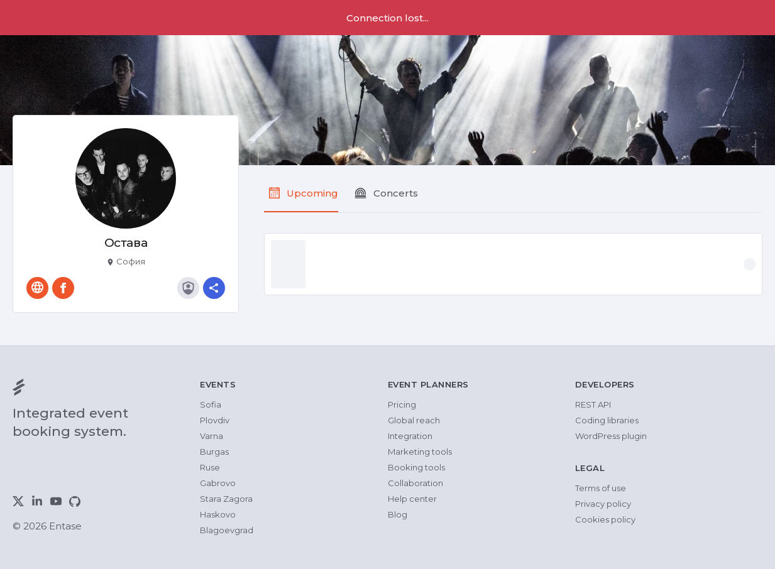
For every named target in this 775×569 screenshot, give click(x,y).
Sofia (210, 404)
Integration (410, 436)
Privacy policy (603, 504)
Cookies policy (605, 519)
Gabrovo (218, 483)
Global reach (414, 420)
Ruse (210, 467)
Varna (211, 436)
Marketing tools (420, 452)
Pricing (402, 404)
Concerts (395, 193)
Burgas (214, 452)
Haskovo (218, 514)
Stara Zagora (226, 499)
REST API (593, 404)
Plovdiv (214, 420)
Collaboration (415, 483)
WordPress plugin (611, 436)
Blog (397, 514)
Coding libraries (607, 420)
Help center (412, 499)
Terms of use (600, 488)
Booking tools (416, 467)
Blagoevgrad (226, 530)
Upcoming (312, 193)
